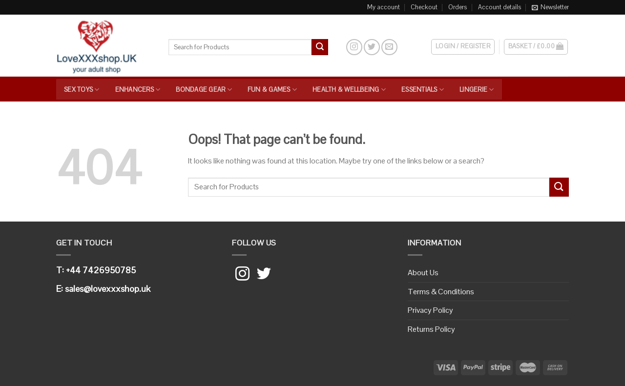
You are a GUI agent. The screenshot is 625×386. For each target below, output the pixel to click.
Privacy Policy (430, 310)
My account (383, 7)
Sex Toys (82, 89)
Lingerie (476, 89)
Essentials (422, 89)
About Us (423, 272)
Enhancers (138, 89)
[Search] (336, 46)
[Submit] (320, 47)
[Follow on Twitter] (372, 47)
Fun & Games (272, 89)
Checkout (424, 7)
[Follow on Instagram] (354, 47)
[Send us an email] (389, 47)
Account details (499, 7)
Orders (457, 7)
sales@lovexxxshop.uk (107, 288)
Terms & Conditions (441, 291)
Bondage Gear (204, 89)
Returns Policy (431, 329)
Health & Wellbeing (349, 89)
